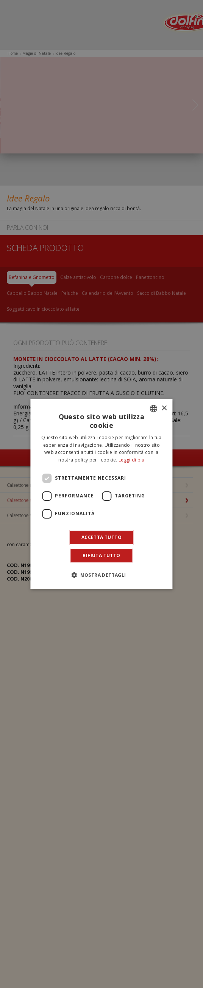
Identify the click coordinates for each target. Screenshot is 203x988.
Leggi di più (132, 460)
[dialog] (101, 494)
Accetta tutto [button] (101, 537)
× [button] (164, 408)
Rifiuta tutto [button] (101, 555)
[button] (101, 574)
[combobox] (154, 408)
